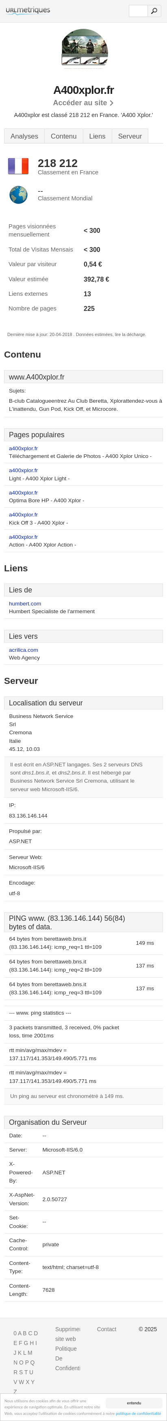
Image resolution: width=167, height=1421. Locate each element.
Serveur (130, 136)
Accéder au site (80, 103)
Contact (107, 1329)
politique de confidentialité (138, 1414)
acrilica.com (23, 650)
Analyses (24, 136)
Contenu (63, 136)
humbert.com (25, 604)
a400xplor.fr (23, 448)
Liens (97, 136)
